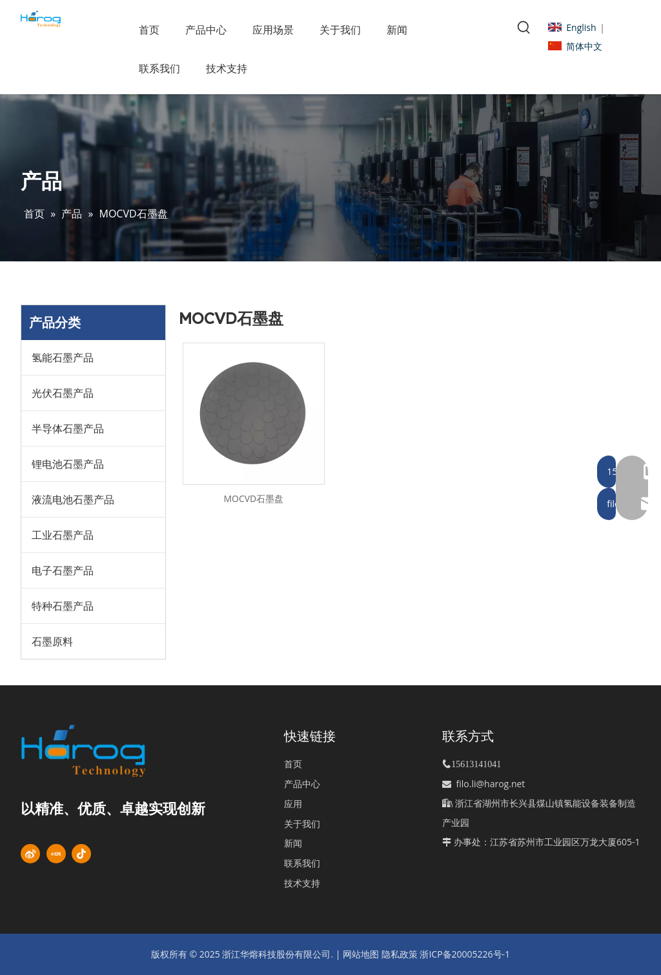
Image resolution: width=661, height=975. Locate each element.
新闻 (293, 843)
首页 (293, 764)
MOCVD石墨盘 (253, 498)
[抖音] (81, 853)
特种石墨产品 (63, 606)
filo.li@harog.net (490, 784)
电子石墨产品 (63, 570)
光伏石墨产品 (63, 393)
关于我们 (302, 824)
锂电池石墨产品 (68, 464)
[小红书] (56, 853)
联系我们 (302, 863)
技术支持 (302, 883)
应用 (293, 804)
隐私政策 (399, 954)
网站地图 (361, 954)
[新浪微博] (30, 853)
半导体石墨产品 (68, 428)
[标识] (104, 751)
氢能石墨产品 (63, 357)
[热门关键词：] (524, 28)
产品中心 (302, 784)
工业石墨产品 (63, 535)
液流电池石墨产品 (73, 499)
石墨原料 (52, 641)
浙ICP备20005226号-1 (465, 954)
